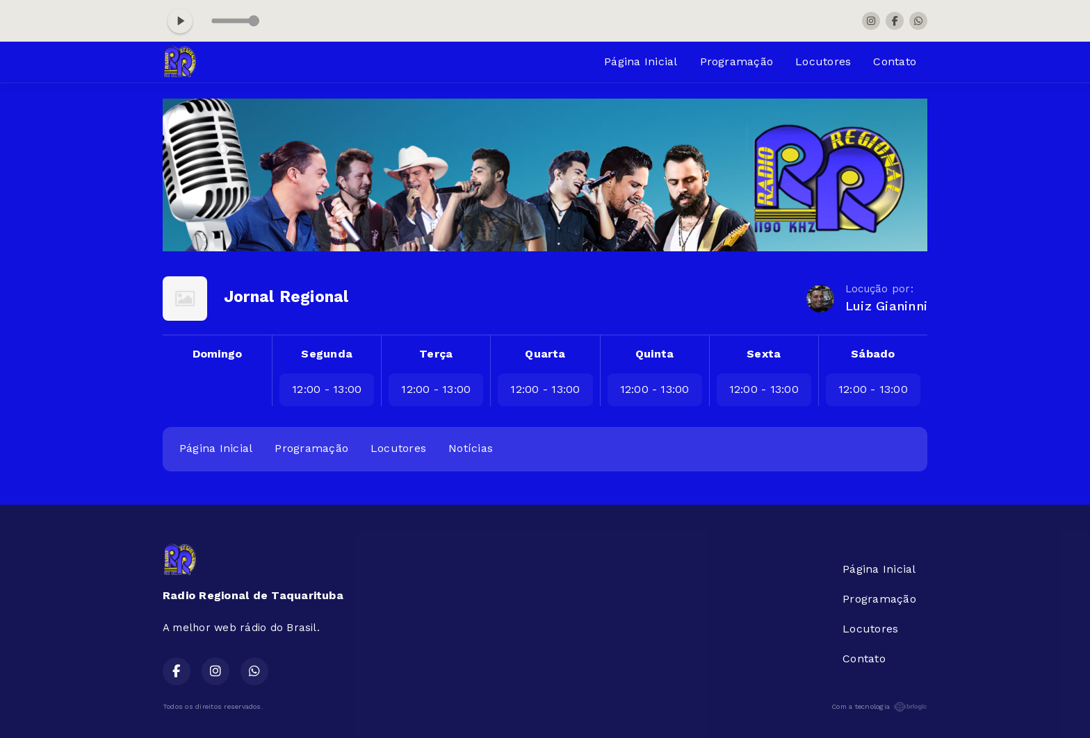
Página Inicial (640, 61)
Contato (894, 61)
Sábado (873, 353)
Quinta (654, 353)
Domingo (218, 353)
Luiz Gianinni (886, 306)
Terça (436, 353)
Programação (737, 61)
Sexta (764, 353)
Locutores (823, 61)
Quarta (545, 353)
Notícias (470, 448)
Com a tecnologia (879, 707)
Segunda (326, 353)
